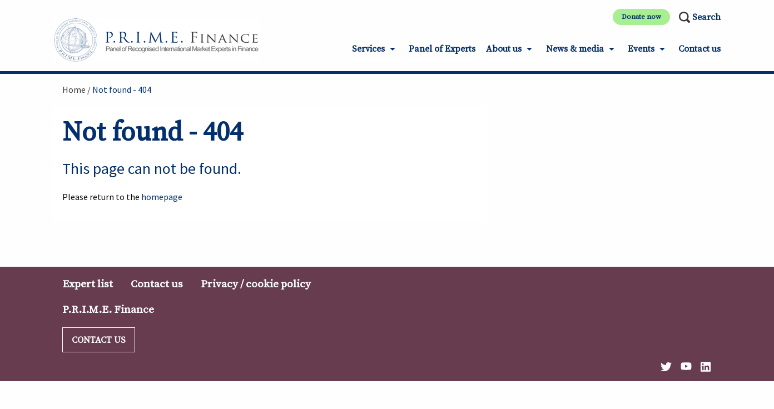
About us (504, 48)
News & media (575, 48)
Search (706, 17)
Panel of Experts (442, 48)
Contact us (699, 48)
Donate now (641, 16)
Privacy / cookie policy (256, 284)
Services (368, 48)
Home (74, 89)
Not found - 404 (121, 89)
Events (641, 48)
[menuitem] (375, 52)
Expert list (87, 284)
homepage (161, 196)
